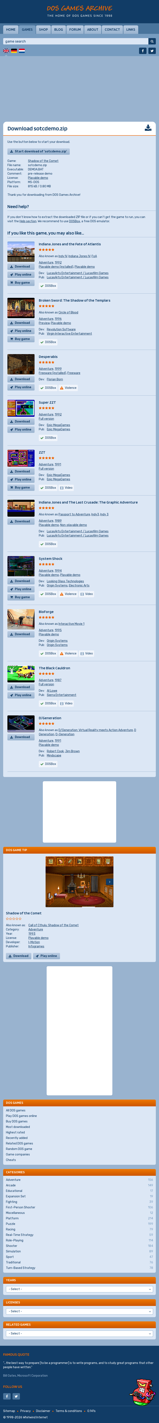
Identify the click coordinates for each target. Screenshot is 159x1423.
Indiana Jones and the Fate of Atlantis (70, 244)
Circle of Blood (68, 312)
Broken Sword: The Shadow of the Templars (74, 300)
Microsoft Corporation (32, 1375)
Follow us (12, 1386)
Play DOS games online (21, 1116)
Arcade (79, 1185)
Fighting (79, 1202)
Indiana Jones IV (79, 256)
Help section (28, 221)
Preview (44, 323)
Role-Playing (79, 1240)
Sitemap (9, 1411)
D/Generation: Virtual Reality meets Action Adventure (96, 730)
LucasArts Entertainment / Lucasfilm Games (78, 273)
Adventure (46, 262)
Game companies (18, 1154)
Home (10, 29)
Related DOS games (19, 1143)
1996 (58, 319)
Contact (112, 29)
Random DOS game (19, 1149)
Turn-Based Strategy (79, 1268)
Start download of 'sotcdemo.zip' (41, 151)
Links (130, 29)
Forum (75, 29)
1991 (58, 464)
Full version (46, 419)
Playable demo (38, 178)
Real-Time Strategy (79, 1235)
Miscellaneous (79, 1213)
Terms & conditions (69, 1411)
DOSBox (74, 221)
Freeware (73, 373)
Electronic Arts (79, 585)
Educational (79, 1191)
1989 (58, 521)
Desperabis (48, 356)
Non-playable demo (73, 525)
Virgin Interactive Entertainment (69, 333)
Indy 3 (104, 514)
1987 (58, 680)
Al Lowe (52, 691)
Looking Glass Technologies (65, 581)
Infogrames (36, 946)
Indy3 (95, 514)
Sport (79, 1257)
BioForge (46, 611)
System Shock (50, 558)
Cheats (11, 1160)
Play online (23, 274)
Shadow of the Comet (43, 161)
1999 (58, 369)
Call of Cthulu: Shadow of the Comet (53, 925)
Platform (79, 1218)
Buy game (22, 282)
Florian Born (55, 379)
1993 (31, 934)
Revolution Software (61, 329)
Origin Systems (57, 585)
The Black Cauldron (54, 668)
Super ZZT (47, 402)
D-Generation (65, 734)
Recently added (17, 1138)
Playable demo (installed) (56, 267)
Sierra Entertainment (61, 695)
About (92, 29)
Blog (58, 29)
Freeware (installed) (52, 373)
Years (11, 1280)
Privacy (25, 1411)
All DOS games (15, 1110)
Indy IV (63, 256)
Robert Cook (55, 751)
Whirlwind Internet (35, 1417)
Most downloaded (18, 1127)
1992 (58, 262)
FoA (94, 256)
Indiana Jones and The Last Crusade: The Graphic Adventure (88, 502)
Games (27, 29)
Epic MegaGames (58, 425)
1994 (58, 571)
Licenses (13, 1302)
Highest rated (15, 1132)
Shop (43, 29)
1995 (58, 630)
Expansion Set (79, 1196)
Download (22, 266)
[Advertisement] (79, 85)
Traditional (79, 1262)
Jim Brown (72, 751)
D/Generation (50, 718)
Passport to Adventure (74, 514)
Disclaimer (43, 1411)
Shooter (79, 1246)
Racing (79, 1229)
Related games (18, 1324)
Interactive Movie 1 (71, 624)
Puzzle (79, 1224)
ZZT (42, 452)
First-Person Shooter (79, 1207)
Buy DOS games (17, 1121)
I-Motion (34, 942)
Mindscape (54, 755)
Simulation (79, 1251)
